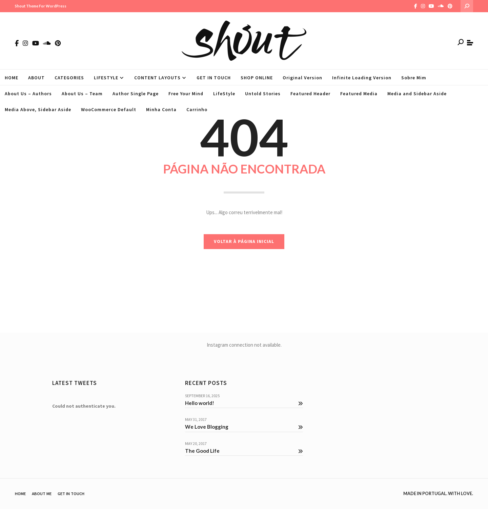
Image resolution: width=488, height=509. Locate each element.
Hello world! (244, 403)
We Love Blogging (244, 427)
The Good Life (244, 451)
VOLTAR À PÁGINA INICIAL (244, 241)
